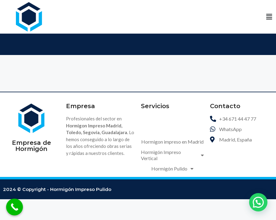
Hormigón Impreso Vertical (172, 155)
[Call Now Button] (14, 207)
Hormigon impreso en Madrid (172, 142)
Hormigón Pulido (172, 168)
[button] (269, 17)
